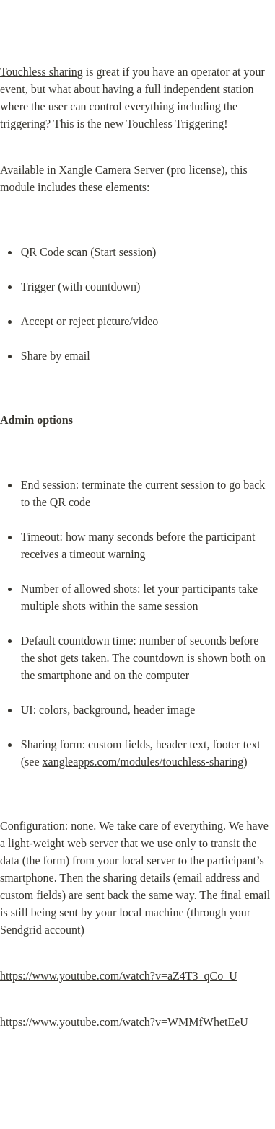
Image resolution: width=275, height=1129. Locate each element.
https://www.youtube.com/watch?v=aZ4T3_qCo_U (118, 976)
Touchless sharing (41, 72)
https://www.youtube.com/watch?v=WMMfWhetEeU (124, 1022)
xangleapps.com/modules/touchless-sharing (143, 762)
